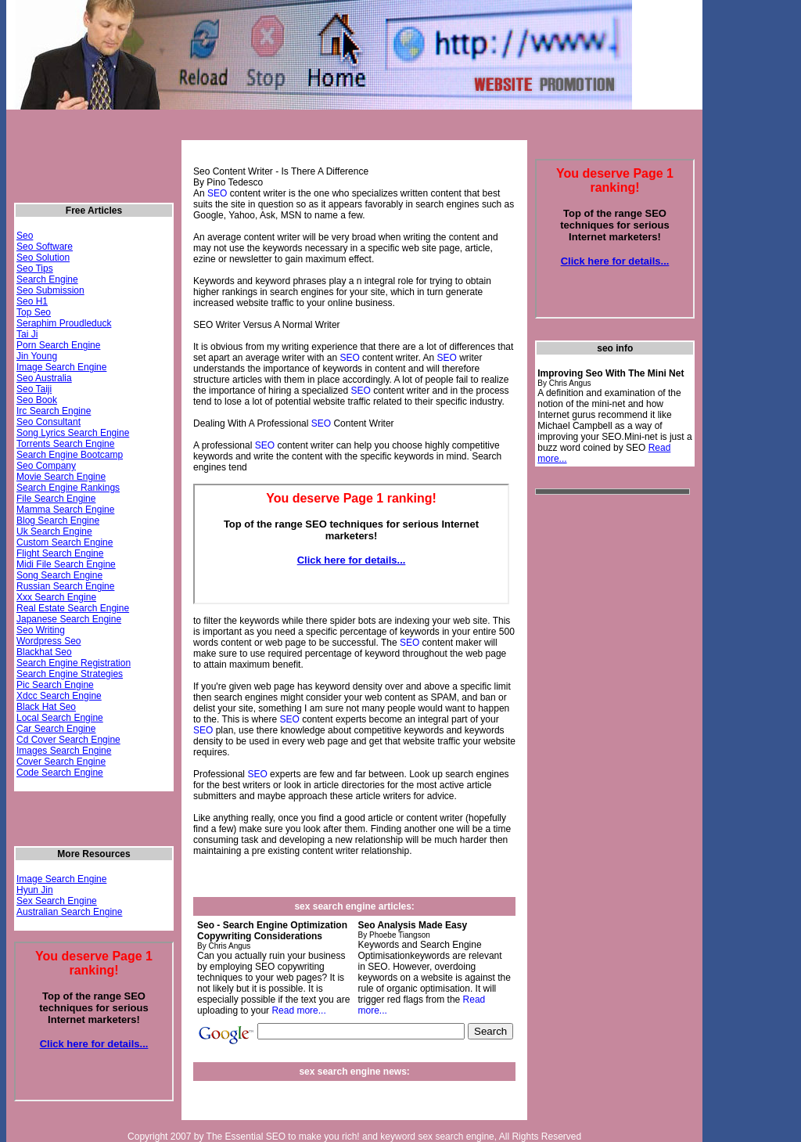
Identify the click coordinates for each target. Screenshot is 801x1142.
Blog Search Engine (57, 520)
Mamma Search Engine (65, 509)
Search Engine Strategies (69, 673)
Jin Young (36, 356)
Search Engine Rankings (68, 487)
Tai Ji (27, 334)
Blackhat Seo (44, 652)
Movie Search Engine (61, 476)
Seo (24, 235)
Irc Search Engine (53, 410)
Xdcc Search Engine (59, 695)
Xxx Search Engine (56, 597)
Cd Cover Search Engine (68, 739)
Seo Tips (34, 268)
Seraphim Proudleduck (63, 323)
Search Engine (47, 279)
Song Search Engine (59, 575)
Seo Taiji (34, 389)
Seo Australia (44, 378)
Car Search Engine (55, 728)
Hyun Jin (34, 889)
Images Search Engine (63, 750)
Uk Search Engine (54, 531)
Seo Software (44, 246)
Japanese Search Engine (68, 619)
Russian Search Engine (65, 586)
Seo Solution (43, 257)
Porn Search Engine (58, 345)
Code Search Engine (59, 772)
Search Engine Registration (73, 662)
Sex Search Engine (56, 900)
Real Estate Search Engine (72, 608)
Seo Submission (50, 290)
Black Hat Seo (46, 706)
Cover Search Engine (61, 761)
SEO (217, 193)
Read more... (298, 1010)
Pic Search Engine (55, 684)
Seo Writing (40, 630)
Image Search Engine (61, 367)
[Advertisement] (293, 132)
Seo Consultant (48, 421)
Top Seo (33, 312)
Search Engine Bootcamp (69, 454)
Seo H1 (32, 301)
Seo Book (36, 399)
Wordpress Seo (48, 641)
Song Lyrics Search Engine (72, 432)
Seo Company (46, 465)
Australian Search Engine (69, 911)
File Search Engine (55, 498)
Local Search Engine (59, 717)
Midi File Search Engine (66, 564)
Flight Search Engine (59, 553)
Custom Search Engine (64, 542)
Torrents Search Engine (65, 443)
